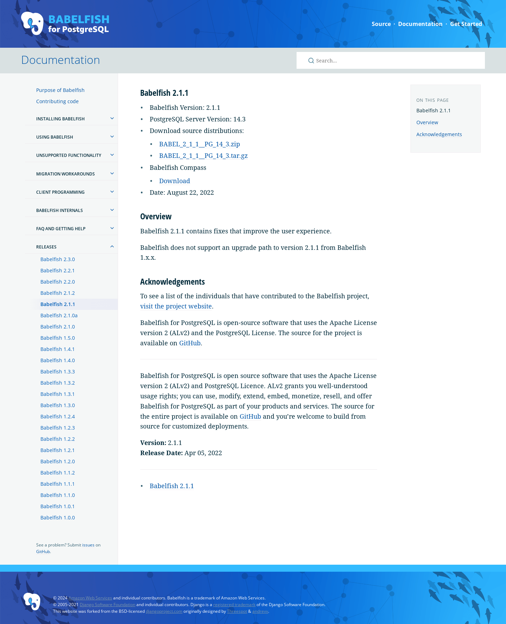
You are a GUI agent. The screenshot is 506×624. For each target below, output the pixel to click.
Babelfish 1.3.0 (57, 405)
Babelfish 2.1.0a (59, 315)
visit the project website (176, 306)
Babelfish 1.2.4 (57, 416)
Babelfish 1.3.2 (57, 382)
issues (88, 545)
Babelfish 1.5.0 (57, 337)
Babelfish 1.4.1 (57, 349)
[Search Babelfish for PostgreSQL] (391, 60)
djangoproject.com (164, 611)
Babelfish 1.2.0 (57, 461)
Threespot (237, 611)
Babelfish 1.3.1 (57, 394)
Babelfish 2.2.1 (57, 270)
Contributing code (57, 101)
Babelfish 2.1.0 (57, 326)
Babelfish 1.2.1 (57, 450)
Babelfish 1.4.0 (57, 360)
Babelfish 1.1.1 (57, 483)
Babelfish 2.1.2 (57, 293)
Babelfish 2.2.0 (57, 281)
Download (174, 181)
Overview (427, 122)
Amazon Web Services (90, 598)
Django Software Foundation (107, 605)
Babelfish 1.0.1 (57, 506)
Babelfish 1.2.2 (57, 439)
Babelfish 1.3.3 (57, 371)
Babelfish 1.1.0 (57, 495)
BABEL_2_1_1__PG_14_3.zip (199, 144)
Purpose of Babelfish (60, 90)
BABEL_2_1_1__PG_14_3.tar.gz (203, 155)
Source (381, 24)
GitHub (43, 552)
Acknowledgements (439, 134)
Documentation (420, 24)
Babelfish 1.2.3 (57, 427)
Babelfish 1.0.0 (57, 517)
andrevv (260, 611)
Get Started (466, 24)
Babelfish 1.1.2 (57, 472)
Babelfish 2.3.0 (57, 259)
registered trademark (234, 605)
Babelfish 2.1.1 (57, 304)
